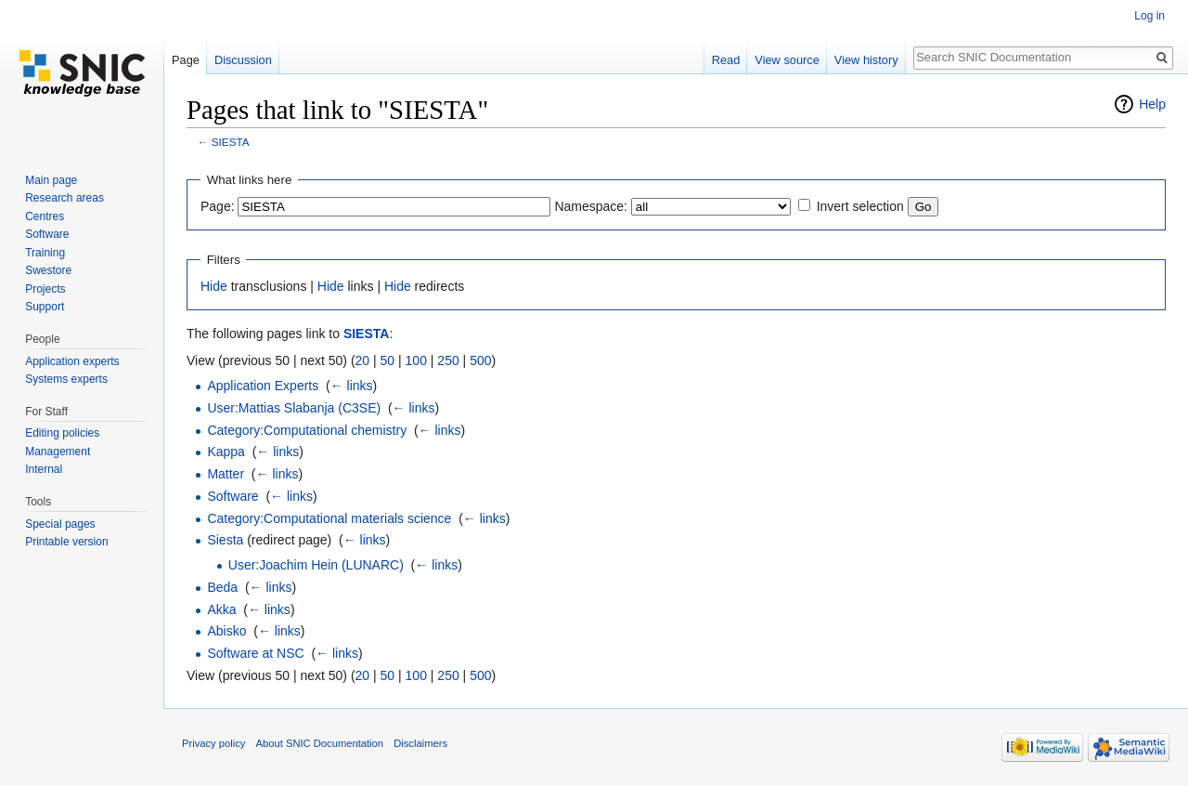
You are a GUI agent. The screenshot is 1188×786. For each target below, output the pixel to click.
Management (57, 451)
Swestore (48, 270)
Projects (45, 288)
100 (416, 360)
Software (232, 496)
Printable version (66, 541)
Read (726, 60)
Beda (222, 587)
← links (351, 385)
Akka (221, 609)
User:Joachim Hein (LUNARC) (316, 564)
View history (866, 60)
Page (186, 60)
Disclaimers (420, 743)
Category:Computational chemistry (307, 430)
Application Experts (262, 385)
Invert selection (860, 206)
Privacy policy (213, 743)
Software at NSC (255, 653)
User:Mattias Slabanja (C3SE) (294, 407)
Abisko (226, 630)
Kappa (225, 451)
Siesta (225, 539)
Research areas (64, 197)
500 (480, 360)
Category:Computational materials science (329, 518)
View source (787, 60)
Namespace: (590, 206)
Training (45, 252)
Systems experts (66, 379)
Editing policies (62, 432)
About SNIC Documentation (319, 743)
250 (447, 360)
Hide (213, 286)
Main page (51, 180)
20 (362, 360)
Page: (217, 206)
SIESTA (231, 142)
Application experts (72, 361)
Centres (44, 216)
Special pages (60, 524)
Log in (1149, 15)
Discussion (243, 60)
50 (388, 360)
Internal (43, 469)
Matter (225, 473)
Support (44, 306)
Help (1152, 104)
